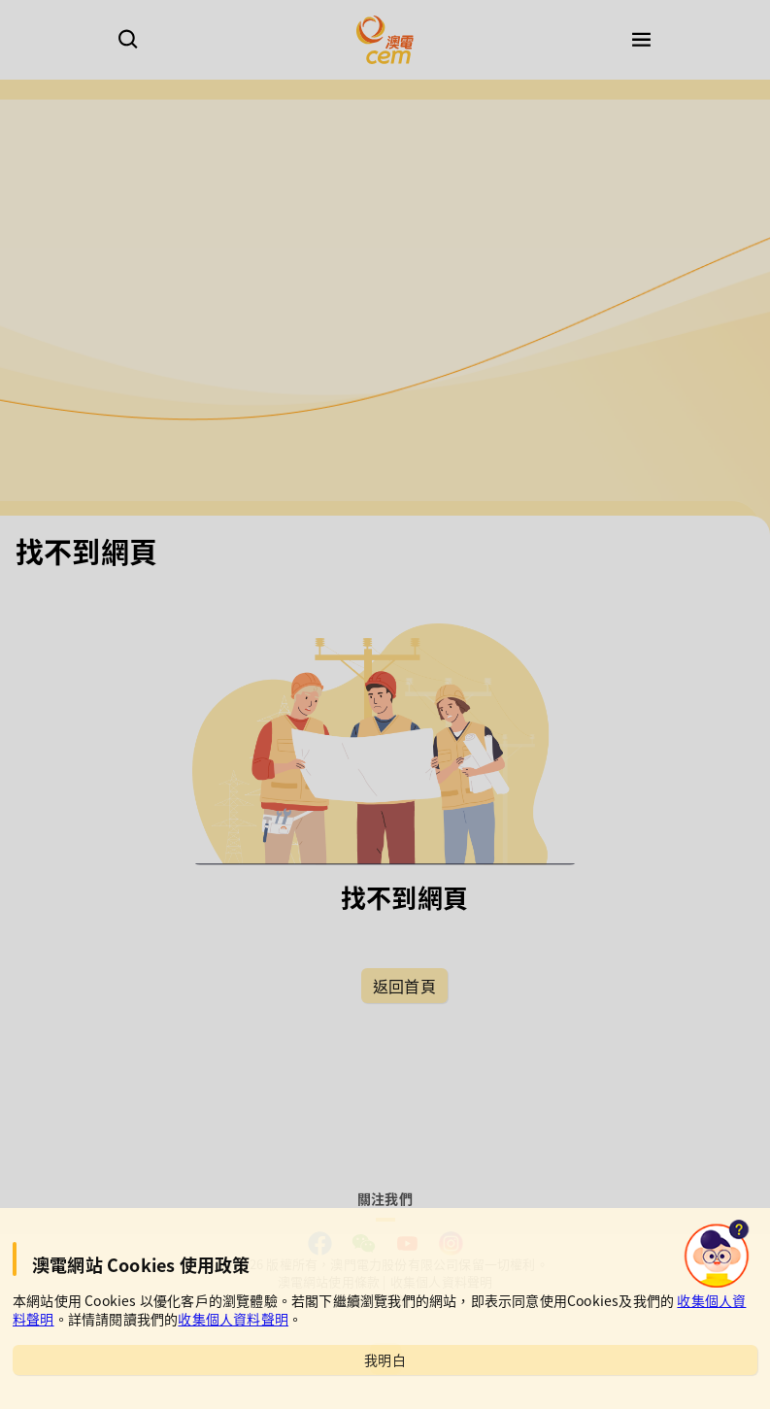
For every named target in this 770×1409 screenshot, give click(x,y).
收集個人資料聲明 (233, 1318)
